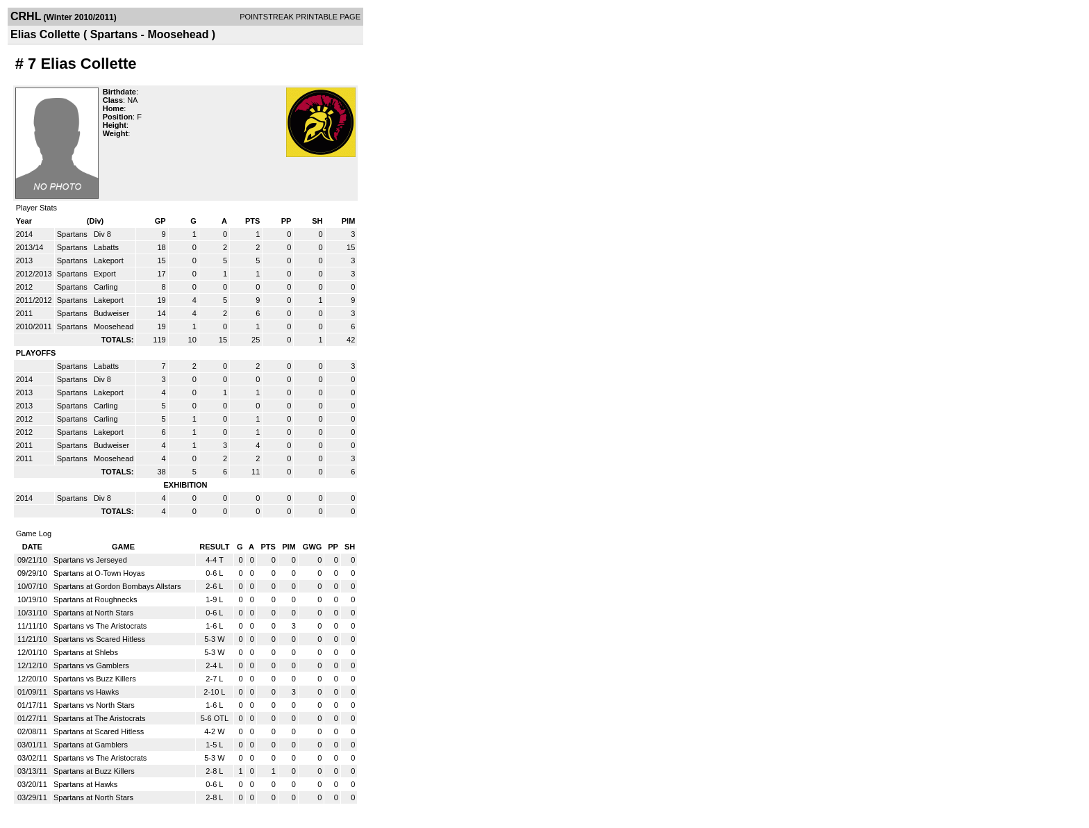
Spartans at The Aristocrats (99, 718)
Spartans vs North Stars (94, 705)
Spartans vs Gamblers (91, 665)
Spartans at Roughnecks (95, 599)
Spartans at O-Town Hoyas (98, 573)
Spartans (73, 234)
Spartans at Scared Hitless (98, 731)
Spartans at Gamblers (90, 744)
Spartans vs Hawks (86, 692)
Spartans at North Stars (93, 612)
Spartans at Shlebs (85, 652)
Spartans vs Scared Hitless (99, 639)
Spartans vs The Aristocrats (100, 626)
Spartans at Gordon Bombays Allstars (117, 586)
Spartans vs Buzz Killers (94, 678)
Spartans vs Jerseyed (90, 560)
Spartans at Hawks (85, 784)
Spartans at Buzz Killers (94, 771)
